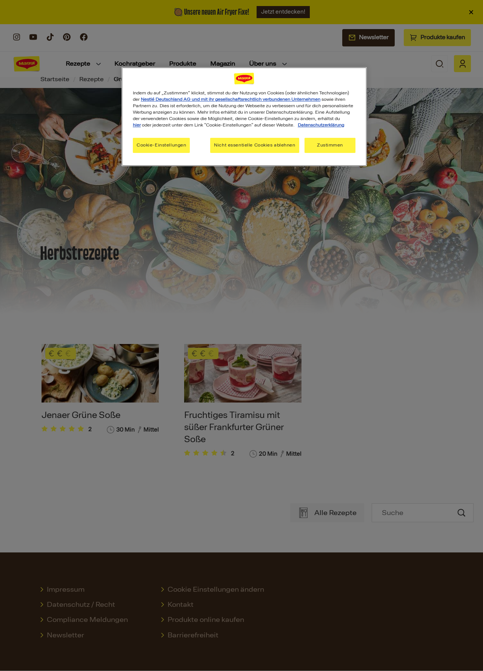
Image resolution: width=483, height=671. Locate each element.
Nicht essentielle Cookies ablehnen (254, 145)
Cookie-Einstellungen (161, 145)
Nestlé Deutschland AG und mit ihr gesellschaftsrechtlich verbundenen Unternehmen (230, 99)
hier (137, 125)
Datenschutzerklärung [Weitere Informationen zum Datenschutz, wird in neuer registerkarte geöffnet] (321, 125)
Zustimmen (330, 145)
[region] (244, 116)
